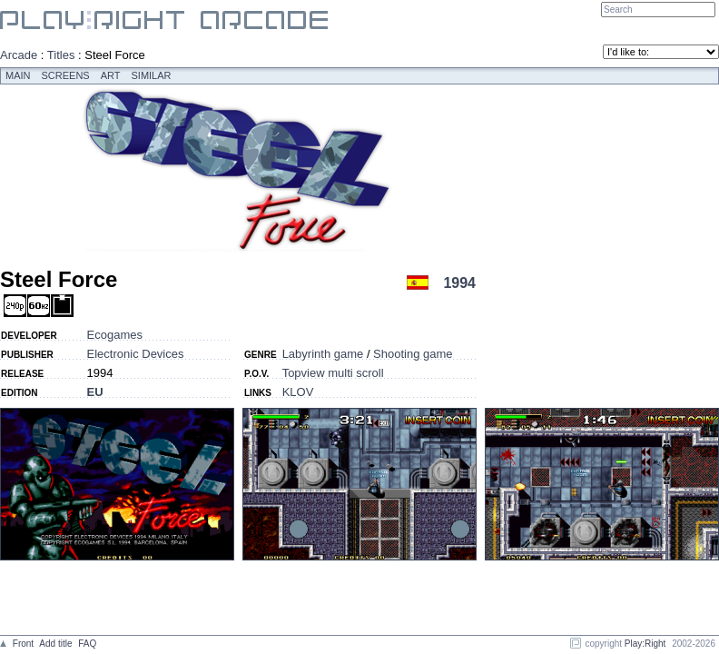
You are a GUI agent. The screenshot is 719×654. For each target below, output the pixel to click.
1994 (459, 283)
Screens (66, 75)
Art (111, 75)
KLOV (298, 392)
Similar (152, 75)
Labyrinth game (323, 354)
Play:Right (645, 644)
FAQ (87, 644)
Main (18, 75)
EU (95, 392)
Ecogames (115, 335)
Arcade (18, 55)
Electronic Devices (135, 354)
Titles (61, 55)
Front (23, 644)
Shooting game (412, 354)
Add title (55, 644)
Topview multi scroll (333, 373)
